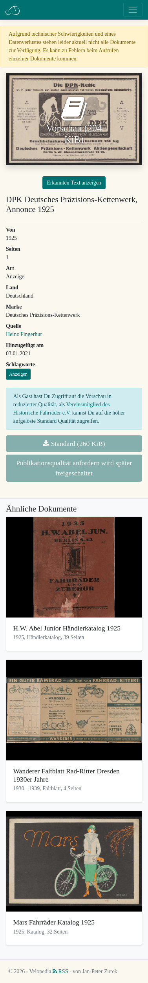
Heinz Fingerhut (24, 334)
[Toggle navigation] (133, 9)
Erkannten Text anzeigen (74, 183)
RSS (60, 971)
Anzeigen (18, 374)
